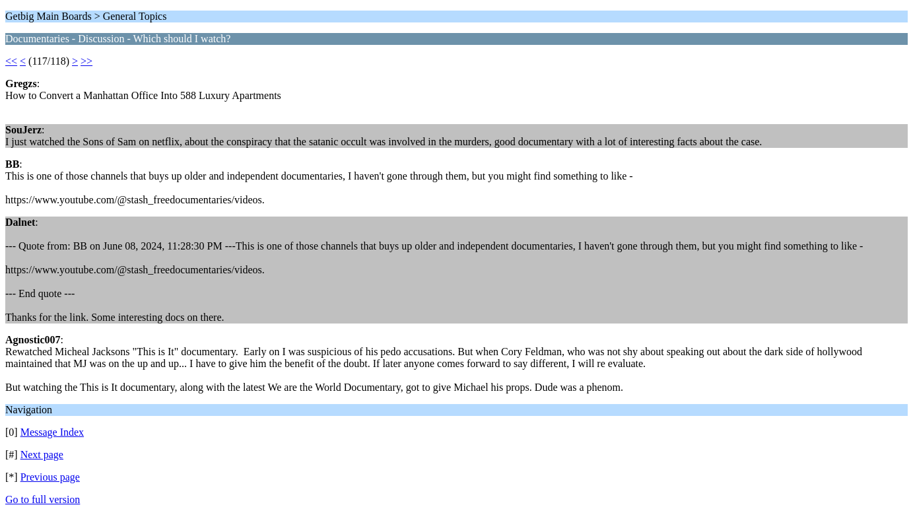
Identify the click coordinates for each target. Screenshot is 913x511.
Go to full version (42, 499)
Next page (41, 454)
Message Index (52, 432)
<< (11, 61)
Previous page (50, 477)
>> (86, 61)
